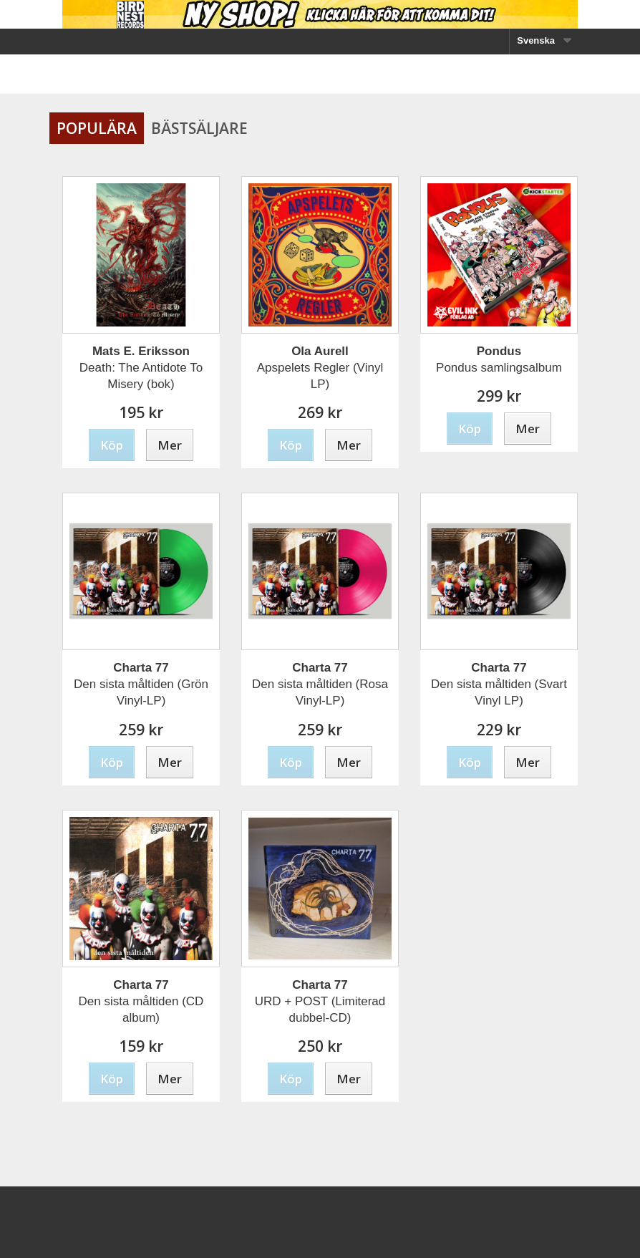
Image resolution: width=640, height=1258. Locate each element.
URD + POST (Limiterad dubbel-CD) (320, 1001)
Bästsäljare (199, 128)
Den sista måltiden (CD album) (141, 1001)
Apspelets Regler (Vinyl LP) (320, 367)
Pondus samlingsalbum (499, 359)
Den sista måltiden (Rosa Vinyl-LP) (320, 684)
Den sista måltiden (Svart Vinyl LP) (499, 684)
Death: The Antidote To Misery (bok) (141, 367)
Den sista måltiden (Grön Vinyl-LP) (141, 684)
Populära (97, 128)
